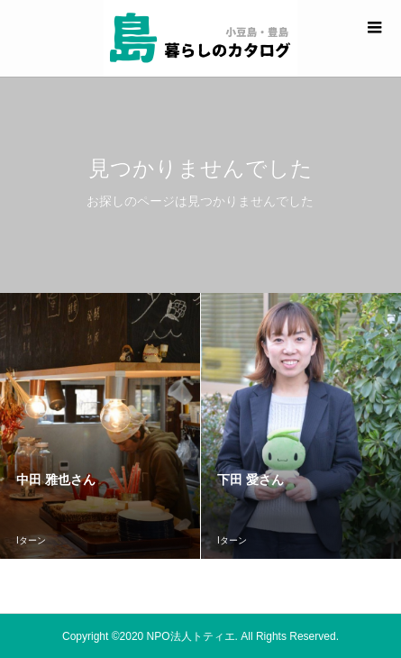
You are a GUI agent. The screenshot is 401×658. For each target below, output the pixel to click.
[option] (100, 426)
